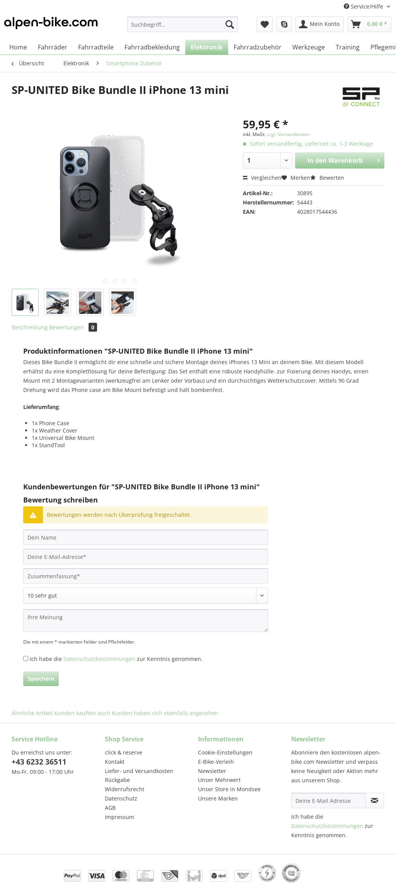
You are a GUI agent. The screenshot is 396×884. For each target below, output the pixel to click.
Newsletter (212, 771)
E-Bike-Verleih (216, 761)
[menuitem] (182, 28)
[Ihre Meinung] (145, 620)
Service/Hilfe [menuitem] (364, 6)
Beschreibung (30, 327)
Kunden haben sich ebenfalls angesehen (165, 713)
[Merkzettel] (264, 24)
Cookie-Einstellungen (225, 752)
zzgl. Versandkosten (288, 134)
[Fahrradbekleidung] (152, 47)
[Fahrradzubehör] (257, 47)
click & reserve (123, 752)
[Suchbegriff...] (182, 24)
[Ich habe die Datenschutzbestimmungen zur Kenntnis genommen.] (25, 658)
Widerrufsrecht (124, 789)
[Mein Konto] (319, 24)
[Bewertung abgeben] (145, 596)
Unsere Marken (218, 798)
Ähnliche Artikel (32, 713)
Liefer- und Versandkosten (139, 771)
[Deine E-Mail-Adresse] (145, 556)
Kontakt (115, 761)
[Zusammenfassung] (145, 576)
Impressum (119, 817)
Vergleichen (262, 177)
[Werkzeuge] (308, 47)
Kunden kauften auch (82, 713)
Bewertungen (73, 327)
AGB (110, 807)
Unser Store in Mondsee (229, 789)
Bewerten (327, 177)
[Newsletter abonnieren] (374, 800)
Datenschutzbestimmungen (99, 659)
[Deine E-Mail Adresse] (328, 800)
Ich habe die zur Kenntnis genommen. (116, 659)
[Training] (347, 47)
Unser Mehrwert (219, 780)
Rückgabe (117, 780)
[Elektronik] (206, 47)
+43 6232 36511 (39, 762)
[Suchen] (230, 24)
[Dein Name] (145, 537)
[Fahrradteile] (96, 47)
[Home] (18, 47)
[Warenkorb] (369, 24)
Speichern (41, 678)
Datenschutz (121, 798)
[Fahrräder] (52, 47)
